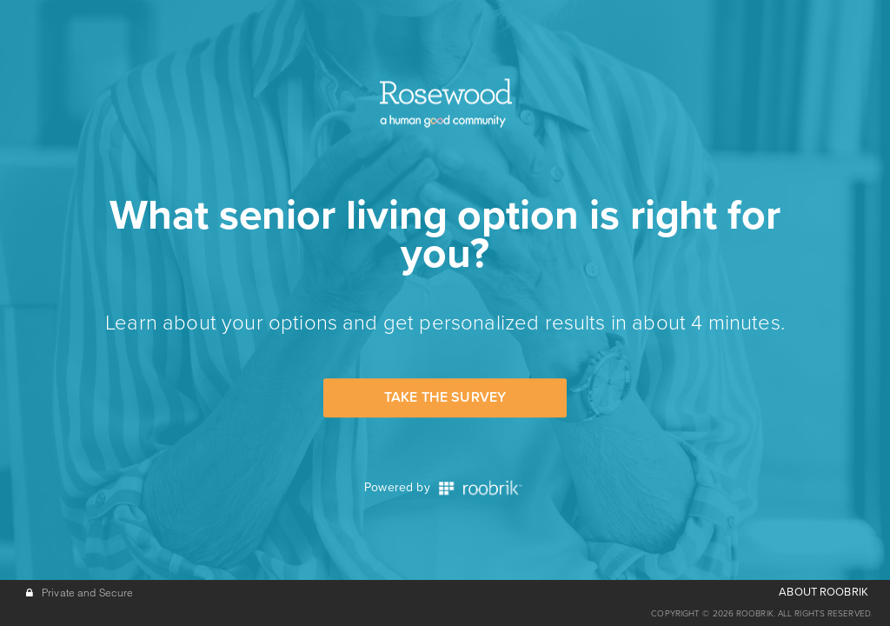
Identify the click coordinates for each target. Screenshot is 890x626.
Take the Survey (445, 397)
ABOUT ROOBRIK (823, 592)
